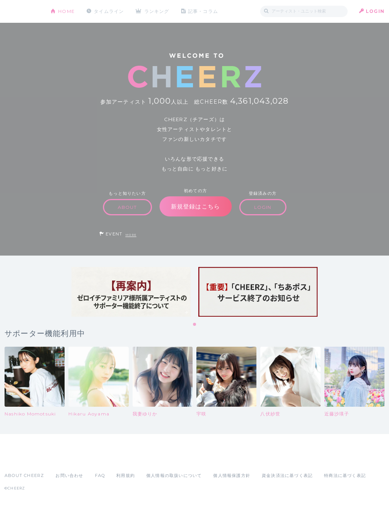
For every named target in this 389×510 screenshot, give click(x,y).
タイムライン (109, 11)
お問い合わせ (69, 475)
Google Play (62, 458)
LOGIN (375, 11)
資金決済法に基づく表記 (287, 475)
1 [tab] (195, 325)
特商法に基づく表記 (345, 475)
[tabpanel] (131, 292)
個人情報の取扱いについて (174, 475)
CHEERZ (22, 11)
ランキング (156, 11)
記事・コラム (203, 11)
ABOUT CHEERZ (24, 475)
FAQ (100, 475)
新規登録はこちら (195, 206)
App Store (22, 458)
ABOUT (127, 207)
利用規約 (125, 475)
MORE (130, 235)
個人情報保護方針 (231, 475)
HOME (66, 11)
